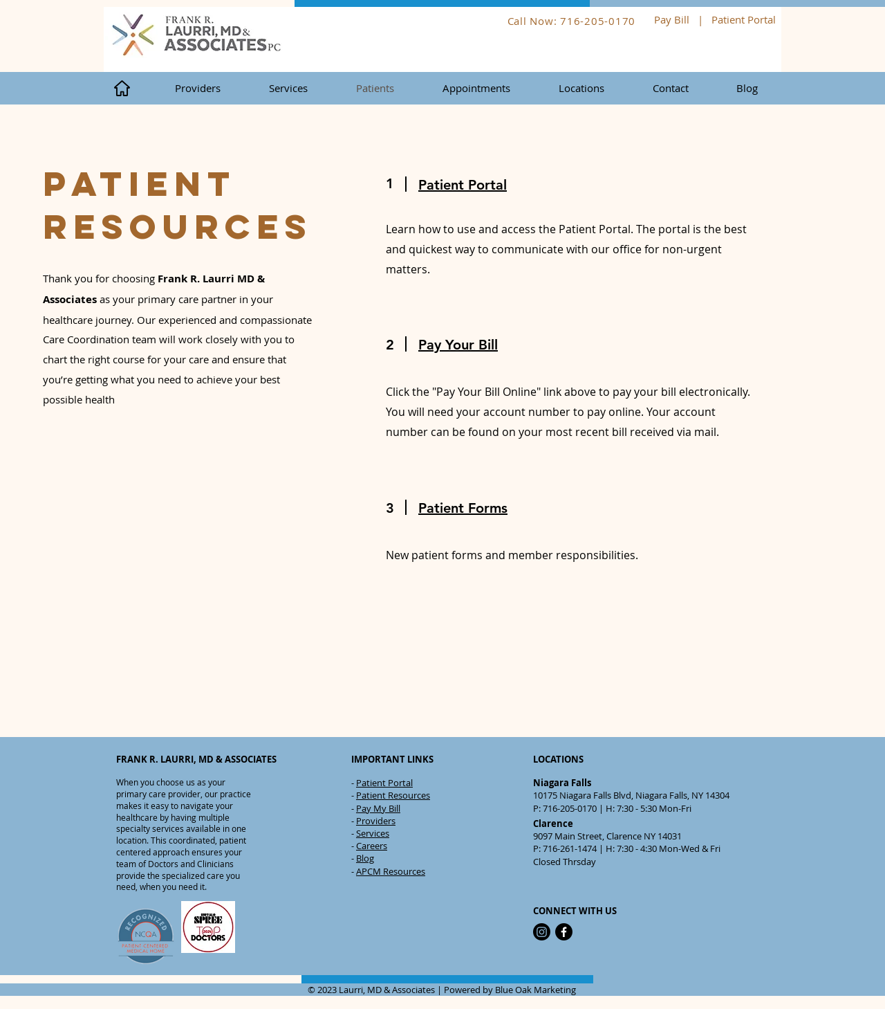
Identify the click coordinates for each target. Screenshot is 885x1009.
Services (372, 833)
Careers (371, 845)
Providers (375, 821)
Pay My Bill (378, 808)
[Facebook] (563, 931)
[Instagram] (541, 931)
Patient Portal (745, 19)
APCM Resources (390, 871)
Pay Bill (671, 19)
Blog (365, 858)
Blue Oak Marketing (535, 989)
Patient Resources (393, 795)
